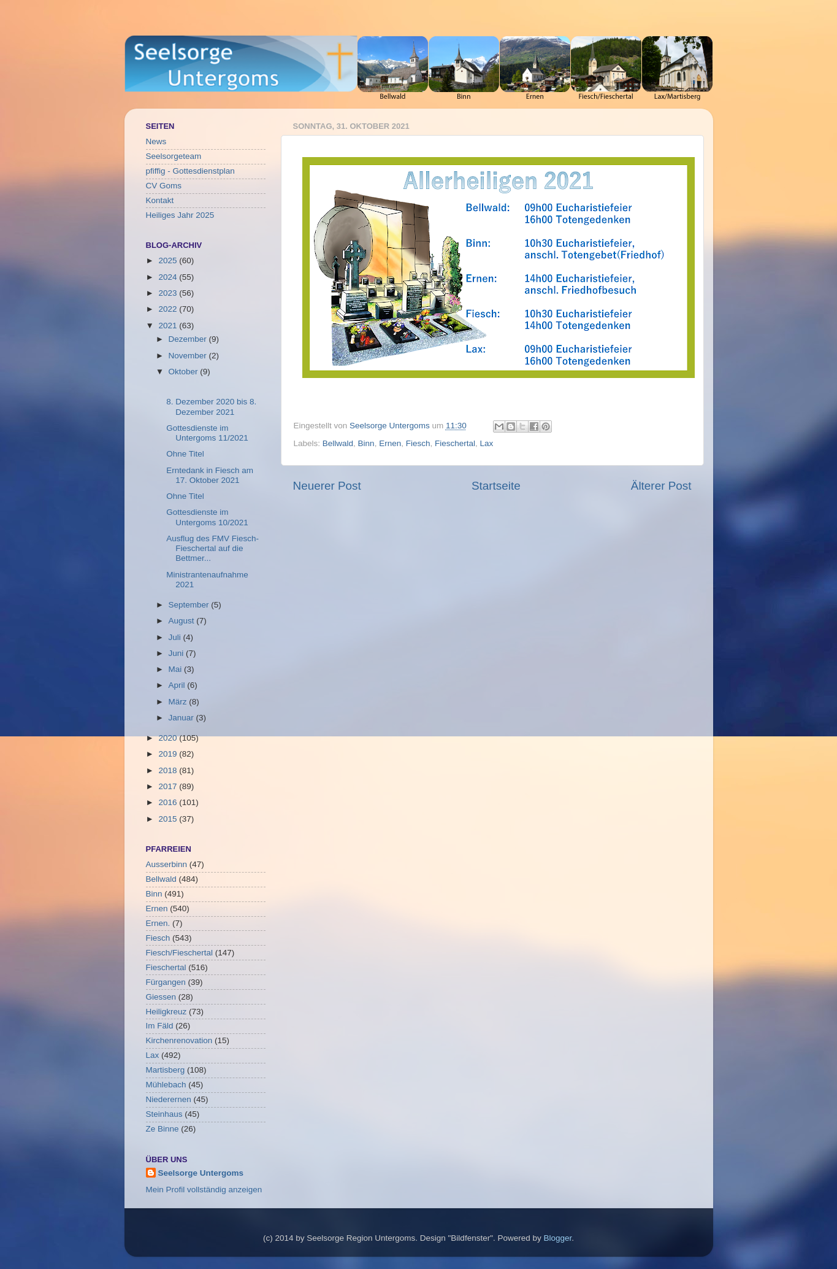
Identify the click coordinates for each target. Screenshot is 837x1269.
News (156, 141)
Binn (366, 443)
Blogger (558, 1238)
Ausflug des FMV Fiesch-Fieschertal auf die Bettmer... (212, 548)
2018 (168, 770)
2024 (168, 277)
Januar (182, 717)
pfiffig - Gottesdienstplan (190, 171)
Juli (176, 637)
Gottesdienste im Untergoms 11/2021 (207, 432)
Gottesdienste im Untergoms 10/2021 (207, 516)
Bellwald (338, 443)
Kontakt (160, 200)
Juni (177, 653)
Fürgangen (166, 982)
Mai (177, 669)
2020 (168, 737)
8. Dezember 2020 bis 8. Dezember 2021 (211, 406)
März (179, 701)
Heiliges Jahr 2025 (180, 215)
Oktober (185, 371)
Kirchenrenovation (179, 1040)
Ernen (390, 443)
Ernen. (158, 923)
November (189, 355)
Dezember (189, 339)
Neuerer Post (327, 485)
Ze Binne (162, 1128)
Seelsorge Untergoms (201, 1173)
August (183, 620)
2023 (168, 293)
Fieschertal (455, 443)
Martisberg (165, 1069)
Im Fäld (160, 1025)
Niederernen (168, 1099)
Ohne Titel (185, 453)
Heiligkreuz (166, 1011)
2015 (168, 819)
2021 (168, 325)
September (190, 604)
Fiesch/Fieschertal (179, 952)
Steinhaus (164, 1114)
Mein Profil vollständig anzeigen (204, 1189)
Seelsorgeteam (174, 156)
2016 (168, 802)
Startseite (496, 485)
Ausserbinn (167, 864)
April (178, 685)
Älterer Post (661, 485)
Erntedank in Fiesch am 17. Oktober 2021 (209, 475)
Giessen (161, 996)
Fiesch (418, 443)
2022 (168, 309)
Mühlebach (166, 1084)
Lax (487, 443)
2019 (168, 753)
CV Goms (164, 185)
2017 (168, 786)
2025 (168, 260)
